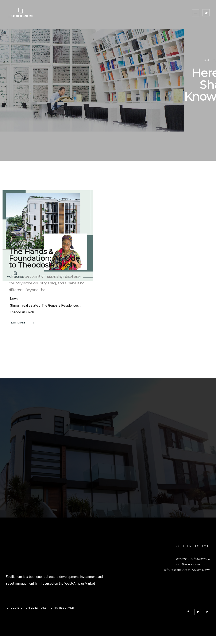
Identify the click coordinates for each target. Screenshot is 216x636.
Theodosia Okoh (22, 312)
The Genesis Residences (60, 305)
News (14, 299)
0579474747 (202, 558)
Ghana (14, 305)
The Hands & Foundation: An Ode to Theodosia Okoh (44, 258)
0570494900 (184, 558)
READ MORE (21, 322)
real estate (30, 305)
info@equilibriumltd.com (193, 564)
